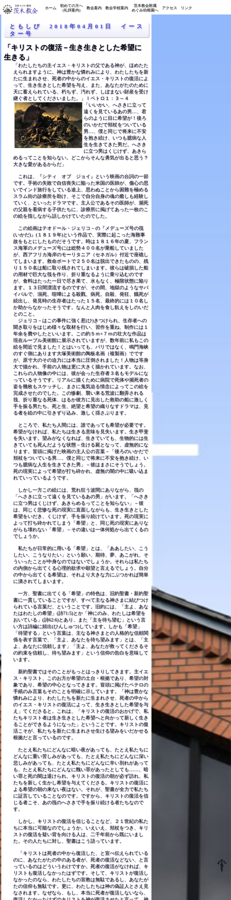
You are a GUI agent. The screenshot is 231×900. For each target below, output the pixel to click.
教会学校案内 (116, 8)
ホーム (50, 8)
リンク (186, 8)
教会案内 (94, 8)
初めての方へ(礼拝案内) (71, 8)
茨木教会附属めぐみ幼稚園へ (145, 8)
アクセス (169, 8)
